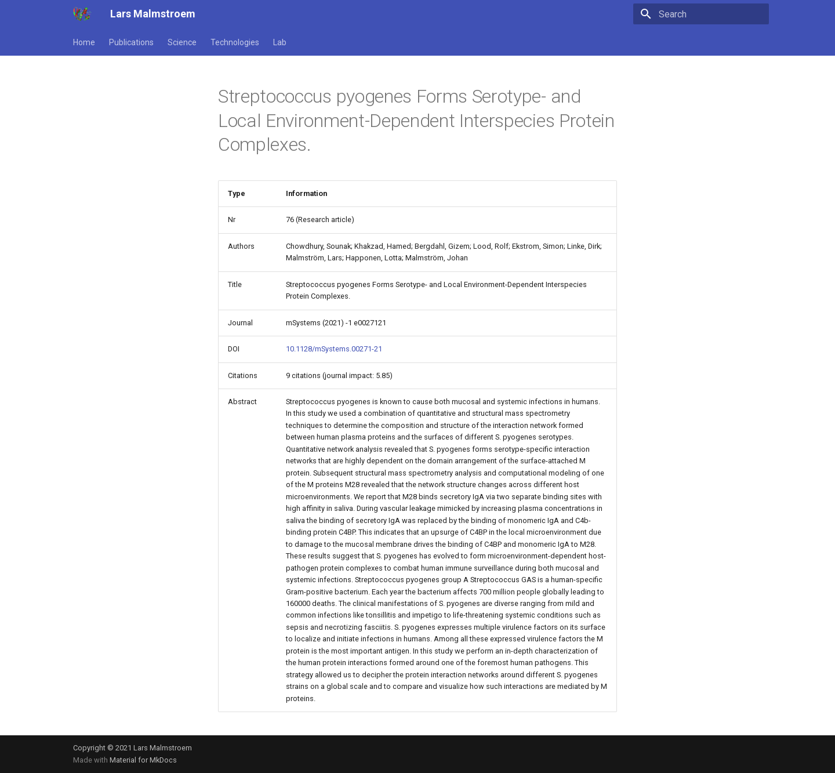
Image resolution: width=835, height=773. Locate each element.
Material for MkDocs (143, 760)
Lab (279, 42)
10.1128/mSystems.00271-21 (334, 348)
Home (84, 42)
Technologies (234, 42)
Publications (131, 42)
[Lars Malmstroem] (82, 14)
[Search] (701, 13)
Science (182, 42)
